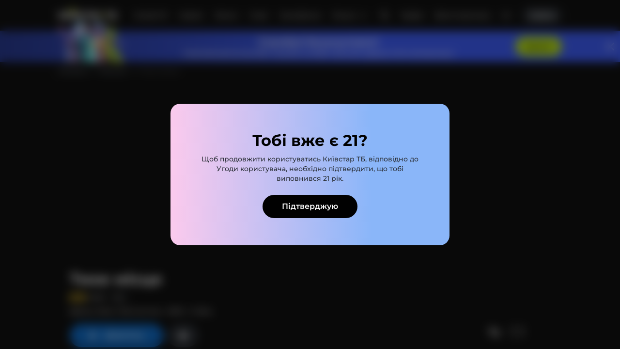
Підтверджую (310, 206)
